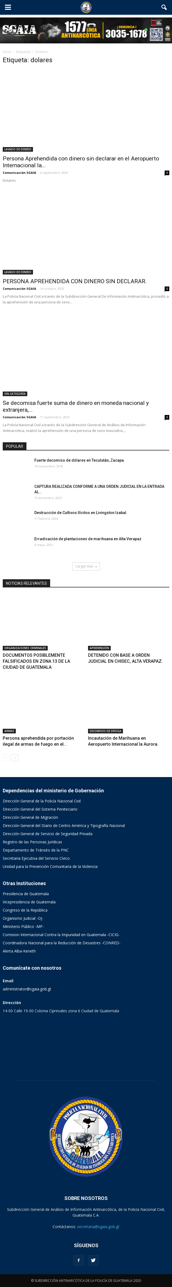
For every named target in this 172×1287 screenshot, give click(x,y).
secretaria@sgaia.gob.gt (98, 1226)
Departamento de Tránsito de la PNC (36, 850)
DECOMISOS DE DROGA (105, 731)
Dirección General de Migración (30, 817)
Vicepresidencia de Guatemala (29, 901)
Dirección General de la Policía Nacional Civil (42, 801)
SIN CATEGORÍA (15, 394)
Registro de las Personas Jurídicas (32, 841)
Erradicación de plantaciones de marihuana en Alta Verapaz (87, 539)
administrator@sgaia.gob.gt (27, 989)
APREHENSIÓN (99, 648)
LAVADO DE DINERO (17, 149)
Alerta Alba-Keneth (19, 951)
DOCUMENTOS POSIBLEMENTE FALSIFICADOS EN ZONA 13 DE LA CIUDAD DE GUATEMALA (36, 661)
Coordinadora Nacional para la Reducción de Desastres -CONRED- (61, 942)
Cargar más (86, 566)
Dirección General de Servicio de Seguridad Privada (47, 833)
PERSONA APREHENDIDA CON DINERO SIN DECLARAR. (75, 281)
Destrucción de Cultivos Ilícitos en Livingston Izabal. (80, 512)
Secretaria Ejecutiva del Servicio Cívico (36, 858)
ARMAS (9, 731)
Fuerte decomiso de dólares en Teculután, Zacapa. (79, 460)
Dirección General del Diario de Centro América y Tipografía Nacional (64, 825)
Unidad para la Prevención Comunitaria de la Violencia (50, 866)
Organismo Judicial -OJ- (23, 918)
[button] (164, 7)
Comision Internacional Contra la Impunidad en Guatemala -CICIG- (61, 934)
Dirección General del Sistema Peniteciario (40, 809)
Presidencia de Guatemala (26, 893)
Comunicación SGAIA (19, 173)
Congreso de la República (25, 910)
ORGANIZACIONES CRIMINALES (25, 648)
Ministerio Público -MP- (23, 926)
